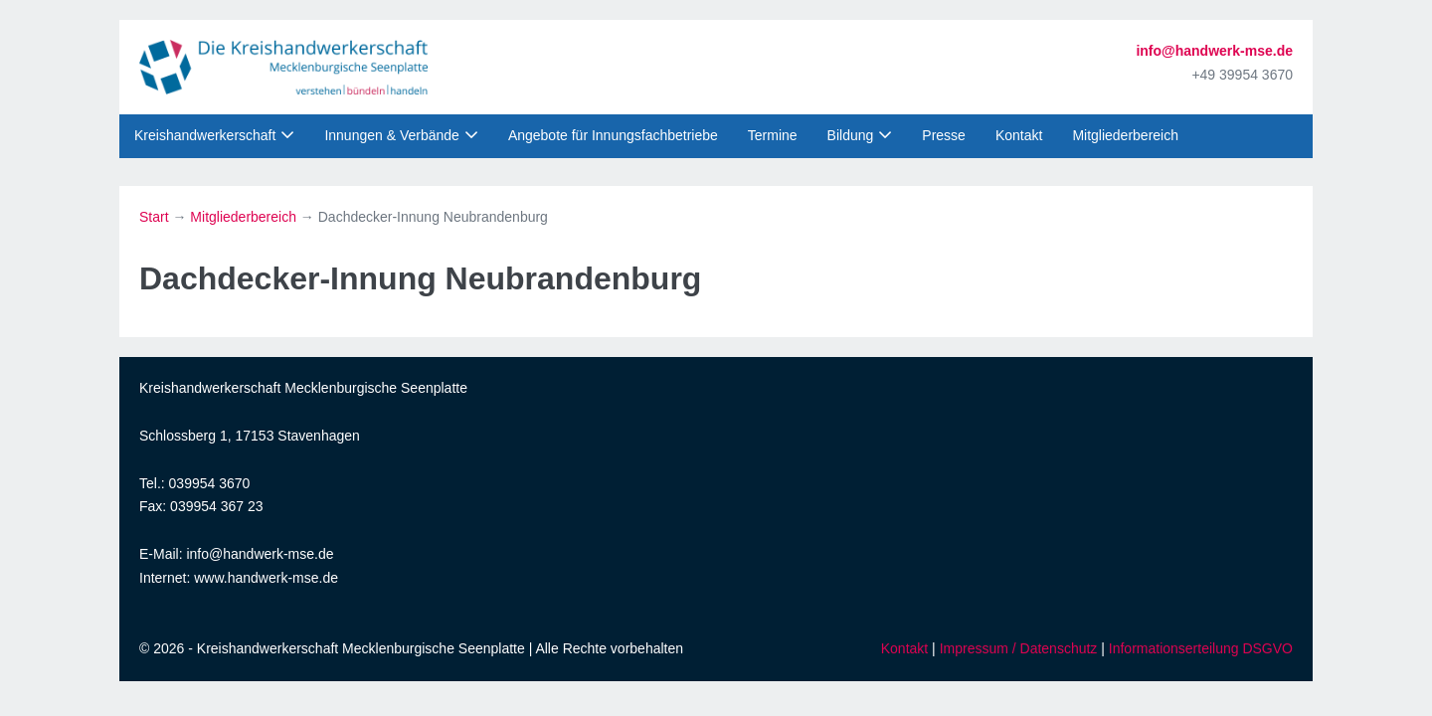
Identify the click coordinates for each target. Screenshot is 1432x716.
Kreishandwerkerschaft (204, 135)
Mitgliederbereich (1125, 135)
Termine (773, 135)
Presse (944, 135)
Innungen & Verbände (391, 135)
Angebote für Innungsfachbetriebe (613, 135)
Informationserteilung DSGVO (1201, 648)
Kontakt (1018, 135)
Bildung (850, 135)
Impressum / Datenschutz (1019, 648)
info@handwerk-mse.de (1214, 51)
